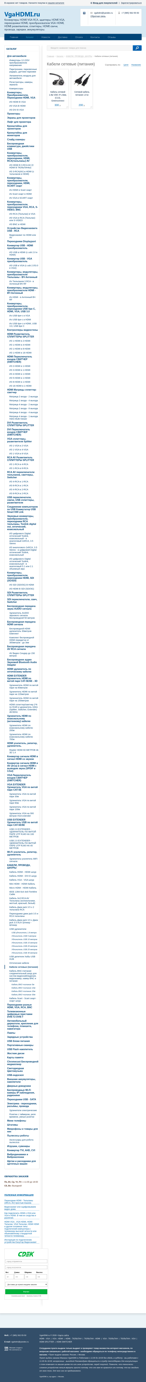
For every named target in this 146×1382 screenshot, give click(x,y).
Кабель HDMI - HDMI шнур (22, 872)
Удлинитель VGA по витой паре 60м (22, 801)
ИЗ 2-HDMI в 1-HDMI (19, 366)
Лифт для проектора (19, 122)
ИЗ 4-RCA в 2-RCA (18, 489)
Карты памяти (15, 1057)
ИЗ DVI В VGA (16, 109)
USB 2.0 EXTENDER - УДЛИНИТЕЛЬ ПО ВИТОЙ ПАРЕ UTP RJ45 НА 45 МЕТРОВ (22, 844)
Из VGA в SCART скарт (21, 198)
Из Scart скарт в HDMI (20, 194)
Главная (14, 37)
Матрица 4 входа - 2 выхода (23, 404)
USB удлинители (17, 929)
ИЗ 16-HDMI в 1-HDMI (20, 386)
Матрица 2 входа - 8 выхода (23, 408)
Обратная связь (98, 16)
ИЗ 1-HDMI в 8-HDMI (19, 348)
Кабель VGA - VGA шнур (21, 880)
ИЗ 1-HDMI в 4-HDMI (19, 344)
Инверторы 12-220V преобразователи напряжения (19, 62)
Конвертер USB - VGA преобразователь (19, 260)
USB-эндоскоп (15, 1075)
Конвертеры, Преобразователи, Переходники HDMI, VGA (21, 95)
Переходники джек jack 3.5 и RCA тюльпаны (23, 914)
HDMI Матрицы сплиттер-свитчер (21, 391)
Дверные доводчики (19, 1086)
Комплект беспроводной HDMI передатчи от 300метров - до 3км (21, 640)
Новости (45, 37)
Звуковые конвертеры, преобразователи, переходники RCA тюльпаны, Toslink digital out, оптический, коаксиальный (21, 523)
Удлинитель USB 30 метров (24, 953)
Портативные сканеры (20, 1045)
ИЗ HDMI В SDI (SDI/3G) (21, 588)
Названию (136, 65)
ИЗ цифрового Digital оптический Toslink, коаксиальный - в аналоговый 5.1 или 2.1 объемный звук (21, 564)
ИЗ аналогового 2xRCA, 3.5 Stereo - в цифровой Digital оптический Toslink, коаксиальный (23, 551)
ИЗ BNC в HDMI (17, 224)
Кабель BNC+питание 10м (23, 988)
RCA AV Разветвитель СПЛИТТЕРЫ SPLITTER (20, 458)
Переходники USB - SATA (21, 1099)
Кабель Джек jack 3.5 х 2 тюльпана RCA (21, 908)
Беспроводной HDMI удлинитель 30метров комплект (20, 631)
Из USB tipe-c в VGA (19, 315)
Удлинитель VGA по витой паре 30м (22, 795)
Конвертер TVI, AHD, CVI (21, 1150)
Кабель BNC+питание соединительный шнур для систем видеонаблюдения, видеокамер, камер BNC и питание (22, 976)
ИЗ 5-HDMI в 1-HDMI (19, 378)
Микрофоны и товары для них (22, 1130)
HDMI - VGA (44, 1338)
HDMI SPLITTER (46, 1342)
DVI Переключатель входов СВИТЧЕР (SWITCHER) (18, 432)
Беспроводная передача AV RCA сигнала (21, 647)
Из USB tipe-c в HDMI (20, 319)
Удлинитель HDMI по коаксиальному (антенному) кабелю (19, 718)
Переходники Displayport (21, 241)
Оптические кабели (19, 963)
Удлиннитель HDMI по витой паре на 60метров (23, 686)
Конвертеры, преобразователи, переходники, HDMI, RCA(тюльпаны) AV (18, 157)
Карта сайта (63, 1335)
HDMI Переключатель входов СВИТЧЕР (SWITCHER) (19, 359)
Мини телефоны (16, 1120)
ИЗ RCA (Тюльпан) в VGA (22, 214)
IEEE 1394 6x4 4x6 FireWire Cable (23, 892)
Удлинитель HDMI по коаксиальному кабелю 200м (21, 728)
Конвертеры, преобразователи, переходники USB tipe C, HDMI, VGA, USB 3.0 (21, 307)
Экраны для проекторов (21, 118)
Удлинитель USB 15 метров (24, 943)
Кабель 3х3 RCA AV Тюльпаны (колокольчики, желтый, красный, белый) (22, 900)
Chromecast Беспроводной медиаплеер (22, 1062)
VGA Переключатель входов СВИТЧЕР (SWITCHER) (19, 778)
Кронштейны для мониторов (17, 134)
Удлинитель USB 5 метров (24, 936)
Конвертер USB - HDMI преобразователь (20, 246)
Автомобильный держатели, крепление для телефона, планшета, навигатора (22, 1025)
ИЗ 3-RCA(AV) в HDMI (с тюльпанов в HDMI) (21, 172)
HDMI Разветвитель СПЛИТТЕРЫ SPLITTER (20, 335)
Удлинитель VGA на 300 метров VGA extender (21, 814)
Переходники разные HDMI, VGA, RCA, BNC (19, 1006)
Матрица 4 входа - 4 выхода (23, 412)
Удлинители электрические (23, 1110)
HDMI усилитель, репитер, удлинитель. (22, 744)
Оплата (79, 37)
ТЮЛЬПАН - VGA (127, 1338)
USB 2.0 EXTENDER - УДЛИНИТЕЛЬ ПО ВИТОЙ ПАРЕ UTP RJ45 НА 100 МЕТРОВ (22, 833)
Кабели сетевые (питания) (23, 967)
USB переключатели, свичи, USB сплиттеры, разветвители (20, 500)
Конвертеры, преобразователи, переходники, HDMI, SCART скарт (18, 182)
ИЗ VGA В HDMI (17, 106)
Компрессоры (16, 88)
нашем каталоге (56, 3)
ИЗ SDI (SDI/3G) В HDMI (21, 584)
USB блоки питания (18, 1041)
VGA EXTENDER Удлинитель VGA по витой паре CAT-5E (22, 787)
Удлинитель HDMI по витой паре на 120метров (23, 692)
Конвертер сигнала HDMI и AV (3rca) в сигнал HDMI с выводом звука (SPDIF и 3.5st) (22, 767)
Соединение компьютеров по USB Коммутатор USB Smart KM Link (22, 509)
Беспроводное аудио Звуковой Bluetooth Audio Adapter (22, 662)
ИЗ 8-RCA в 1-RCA (18, 485)
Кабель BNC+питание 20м (23, 991)
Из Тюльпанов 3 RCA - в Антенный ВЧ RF (21, 282)
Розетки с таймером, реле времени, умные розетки (22, 1115)
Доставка (62, 37)
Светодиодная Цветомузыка (15, 1069)
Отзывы (112, 37)
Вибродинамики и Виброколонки (17, 1155)
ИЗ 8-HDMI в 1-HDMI (19, 382)
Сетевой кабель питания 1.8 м (81, 93)
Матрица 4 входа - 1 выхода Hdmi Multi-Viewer (23, 417)
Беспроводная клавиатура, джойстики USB (20, 146)
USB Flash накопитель (20, 1049)
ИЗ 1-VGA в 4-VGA (18, 449)
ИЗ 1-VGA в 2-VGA (18, 445)
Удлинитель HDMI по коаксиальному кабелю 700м (21, 736)
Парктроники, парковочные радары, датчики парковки (23, 70)
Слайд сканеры (16, 139)
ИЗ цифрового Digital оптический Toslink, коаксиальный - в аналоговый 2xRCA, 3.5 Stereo (21, 538)
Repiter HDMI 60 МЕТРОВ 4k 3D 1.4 (23, 751)
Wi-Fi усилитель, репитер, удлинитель (22, 853)
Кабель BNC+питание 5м (23, 984)
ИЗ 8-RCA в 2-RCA (18, 493)
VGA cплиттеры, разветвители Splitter (19, 440)
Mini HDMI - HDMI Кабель (22, 884)
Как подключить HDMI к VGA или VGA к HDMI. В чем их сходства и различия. (20, 1215)
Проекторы (13, 113)
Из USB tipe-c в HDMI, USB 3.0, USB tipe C (23, 324)
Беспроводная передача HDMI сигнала (21, 623)
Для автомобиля (16, 56)
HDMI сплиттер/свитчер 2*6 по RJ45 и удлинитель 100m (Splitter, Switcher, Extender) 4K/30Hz (23, 708)
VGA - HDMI (57, 1338)
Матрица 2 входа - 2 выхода (23, 396)
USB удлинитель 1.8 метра (24, 932)
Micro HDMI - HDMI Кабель (22, 887)
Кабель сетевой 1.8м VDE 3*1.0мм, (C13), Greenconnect (58, 96)
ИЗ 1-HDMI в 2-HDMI (19, 341)
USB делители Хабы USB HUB (22, 957)
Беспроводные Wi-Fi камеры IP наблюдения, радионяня (21, 1093)
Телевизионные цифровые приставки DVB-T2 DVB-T (19, 1014)
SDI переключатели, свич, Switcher (22, 600)
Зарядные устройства (20, 1037)
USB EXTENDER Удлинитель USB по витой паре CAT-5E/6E (22, 822)
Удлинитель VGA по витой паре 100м (22, 808)
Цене (126, 65)
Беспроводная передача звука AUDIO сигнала (21, 607)
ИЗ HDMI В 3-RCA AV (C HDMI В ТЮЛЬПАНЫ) (21, 166)
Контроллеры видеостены (22, 330)
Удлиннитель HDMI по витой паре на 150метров (23, 699)
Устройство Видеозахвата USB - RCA (22, 229)
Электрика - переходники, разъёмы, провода (22, 1104)
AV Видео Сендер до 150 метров (22, 654)
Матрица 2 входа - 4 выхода (23, 400)
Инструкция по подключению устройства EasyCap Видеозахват (20, 1241)
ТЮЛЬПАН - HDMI (92, 1338)
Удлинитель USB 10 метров (24, 939)
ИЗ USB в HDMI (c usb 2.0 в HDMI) (23, 253)
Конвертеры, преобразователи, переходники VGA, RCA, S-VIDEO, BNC (22, 206)
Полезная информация (19, 1194)
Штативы (12, 1125)
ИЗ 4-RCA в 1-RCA (18, 481)
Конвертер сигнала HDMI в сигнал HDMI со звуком (22, 757)
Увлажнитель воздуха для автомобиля (22, 76)
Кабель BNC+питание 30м (23, 995)
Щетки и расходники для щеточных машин (21, 1162)
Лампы (11, 1033)
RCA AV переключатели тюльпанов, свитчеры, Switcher (20, 475)
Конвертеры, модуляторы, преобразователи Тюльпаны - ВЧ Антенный (22, 274)
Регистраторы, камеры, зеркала (21, 83)
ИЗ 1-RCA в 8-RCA (18, 468)
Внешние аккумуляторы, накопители (21, 1080)
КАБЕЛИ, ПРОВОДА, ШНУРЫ (19, 866)
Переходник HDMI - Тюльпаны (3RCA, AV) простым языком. (18, 1201)
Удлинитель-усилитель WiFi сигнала (23, 859)
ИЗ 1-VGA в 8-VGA (18, 453)
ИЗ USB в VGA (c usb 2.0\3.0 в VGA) (23, 266)
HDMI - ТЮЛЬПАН (74, 1338)
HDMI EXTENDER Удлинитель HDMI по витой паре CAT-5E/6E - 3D (22, 678)
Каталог (30, 37)
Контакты (95, 37)
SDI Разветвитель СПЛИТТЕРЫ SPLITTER (20, 594)
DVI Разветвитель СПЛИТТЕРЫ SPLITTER (20, 424)
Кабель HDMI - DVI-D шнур (23, 876)
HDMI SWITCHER (64, 1342)
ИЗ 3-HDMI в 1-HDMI (19, 370)
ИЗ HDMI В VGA (17, 102)
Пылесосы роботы (18, 1135)
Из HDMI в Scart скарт (20, 190)
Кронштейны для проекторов (17, 127)
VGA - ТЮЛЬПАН (110, 1338)
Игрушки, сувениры (18, 1146)
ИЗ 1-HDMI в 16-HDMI (20, 352)
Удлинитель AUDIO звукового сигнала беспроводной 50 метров (22, 615)
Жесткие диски (15, 1053)
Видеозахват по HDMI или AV (22, 236)
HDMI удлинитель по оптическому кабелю (19, 670)
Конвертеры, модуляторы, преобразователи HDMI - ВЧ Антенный (22, 290)
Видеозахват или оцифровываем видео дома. (20, 1208)
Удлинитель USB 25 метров (24, 949)
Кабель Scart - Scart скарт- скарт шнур (22, 999)
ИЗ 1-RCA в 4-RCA (18, 464)
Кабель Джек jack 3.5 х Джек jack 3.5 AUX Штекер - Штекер (23, 922)
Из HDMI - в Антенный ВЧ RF (22, 298)
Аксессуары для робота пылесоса (21, 1140)
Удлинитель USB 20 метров (24, 946)
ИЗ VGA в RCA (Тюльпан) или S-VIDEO (22, 219)
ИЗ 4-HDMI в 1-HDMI (19, 374)
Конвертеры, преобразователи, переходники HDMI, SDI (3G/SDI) (20, 576)
